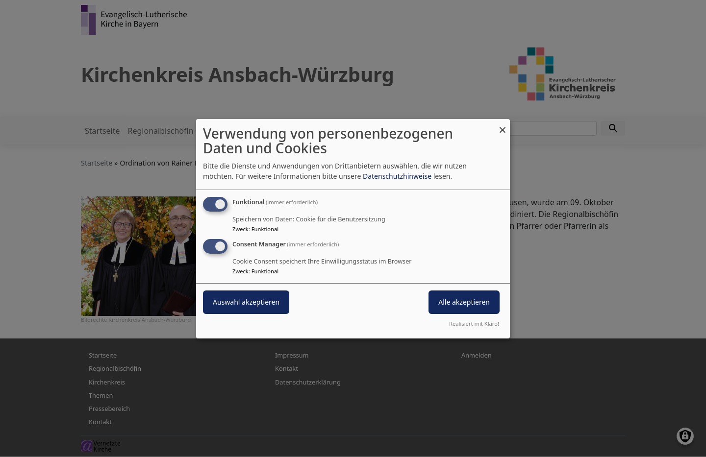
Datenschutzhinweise (397, 176)
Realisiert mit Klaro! (474, 323)
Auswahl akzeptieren (246, 302)
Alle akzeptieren (464, 302)
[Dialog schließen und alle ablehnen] (502, 125)
